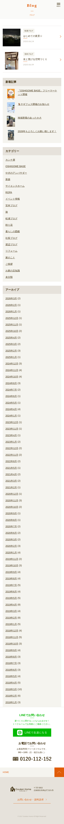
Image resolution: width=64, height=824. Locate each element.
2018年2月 (11, 695)
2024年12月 (11, 363)
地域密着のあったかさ (30, 117)
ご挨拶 (9, 264)
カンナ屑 (10, 159)
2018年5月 (11, 676)
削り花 (9, 225)
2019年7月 (11, 585)
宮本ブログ (11, 205)
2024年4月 (11, 409)
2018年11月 (11, 637)
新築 (7, 179)
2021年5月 (11, 468)
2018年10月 (11, 643)
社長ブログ (11, 238)
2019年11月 (11, 559)
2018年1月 (11, 702)
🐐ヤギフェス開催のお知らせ (33, 104)
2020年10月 (11, 507)
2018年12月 (11, 630)
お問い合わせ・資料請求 (32, 799)
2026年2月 (11, 305)
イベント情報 (12, 198)
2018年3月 (11, 689)
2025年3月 (11, 344)
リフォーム (11, 251)
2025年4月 (11, 337)
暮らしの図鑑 (12, 231)
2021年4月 (11, 474)
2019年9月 (11, 572)
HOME (6, 772)
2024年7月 (11, 389)
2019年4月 (11, 604)
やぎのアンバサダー (16, 173)
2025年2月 (11, 350)
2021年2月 (11, 487)
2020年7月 (11, 526)
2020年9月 (11, 513)
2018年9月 (11, 650)
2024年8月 (11, 383)
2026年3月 (11, 298)
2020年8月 (11, 520)
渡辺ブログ (11, 244)
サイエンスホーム (15, 186)
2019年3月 (11, 611)
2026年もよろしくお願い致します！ (37, 131)
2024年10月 (11, 376)
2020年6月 (11, 533)
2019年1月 (11, 624)
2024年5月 (11, 402)
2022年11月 (11, 454)
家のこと (10, 257)
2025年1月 (11, 357)
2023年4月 (11, 435)
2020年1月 (11, 552)
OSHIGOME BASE (15, 166)
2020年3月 (11, 539)
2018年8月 (11, 656)
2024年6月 (11, 396)
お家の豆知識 (12, 270)
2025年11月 (11, 324)
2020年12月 (11, 493)
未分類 (9, 277)
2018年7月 (11, 663)
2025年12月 (11, 318)
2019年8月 (11, 578)
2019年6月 (11, 591)
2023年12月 (11, 422)
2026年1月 (11, 311)
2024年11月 (11, 370)
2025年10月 (11, 331)
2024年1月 (11, 415)
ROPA (8, 192)
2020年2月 (11, 546)
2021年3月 (11, 480)
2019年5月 (11, 598)
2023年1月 (11, 441)
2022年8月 (11, 461)
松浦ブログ (11, 218)
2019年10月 (11, 565)
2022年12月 (11, 448)
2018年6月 (11, 669)
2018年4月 (11, 682)
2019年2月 (11, 617)
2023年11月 (11, 428)
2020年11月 (11, 500)
